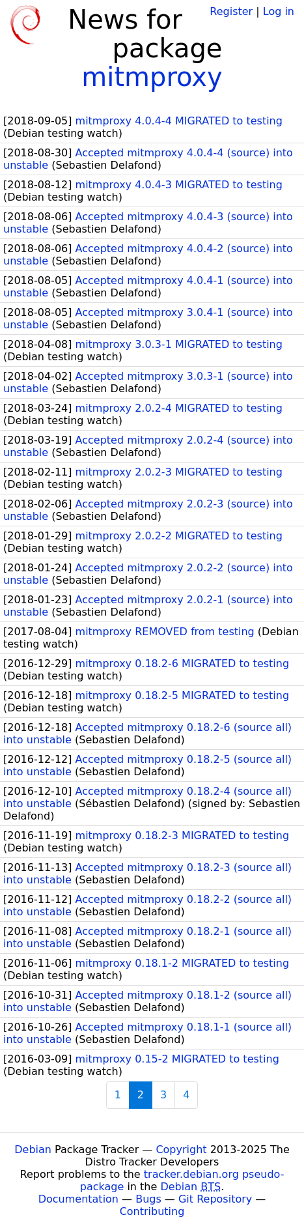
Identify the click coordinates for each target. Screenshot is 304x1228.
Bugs (148, 1199)
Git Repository (215, 1199)
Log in (278, 11)
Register (231, 11)
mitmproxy (151, 77)
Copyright (181, 1149)
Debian (32, 1149)
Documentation (78, 1199)
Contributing (152, 1211)
